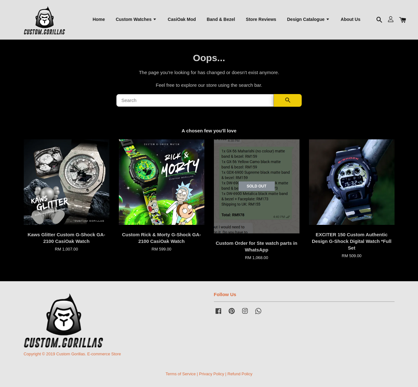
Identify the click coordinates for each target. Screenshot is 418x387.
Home (99, 19)
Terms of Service (181, 373)
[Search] (195, 100)
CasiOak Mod (182, 19)
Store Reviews (261, 19)
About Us (350, 19)
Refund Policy (240, 373)
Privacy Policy (211, 373)
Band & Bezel (221, 19)
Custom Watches (136, 19)
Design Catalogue (308, 19)
